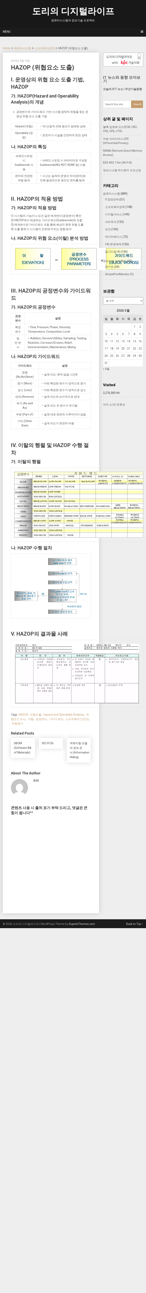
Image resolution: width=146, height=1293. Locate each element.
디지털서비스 (113, 214)
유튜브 (121, 404)
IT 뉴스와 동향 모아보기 (121, 79)
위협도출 (35, 714)
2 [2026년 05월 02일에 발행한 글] (140, 326)
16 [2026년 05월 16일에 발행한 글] (140, 341)
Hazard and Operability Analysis (64, 714)
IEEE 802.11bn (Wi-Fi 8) (117, 162)
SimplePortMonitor (117, 274)
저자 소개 (109, 404)
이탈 (30, 719)
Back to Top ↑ (134, 924)
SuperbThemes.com (82, 924)
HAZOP (23, 714)
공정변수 (41, 719)
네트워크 (110, 221)
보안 (108, 229)
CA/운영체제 (113, 244)
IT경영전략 (112, 199)
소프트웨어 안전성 (77, 719)
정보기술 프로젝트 (114, 261)
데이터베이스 (113, 236)
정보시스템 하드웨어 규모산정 (122, 170)
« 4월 (106, 368)
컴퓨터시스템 (22, 48)
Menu (6, 31)
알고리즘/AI (112, 251)
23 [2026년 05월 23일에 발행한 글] (140, 348)
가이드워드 (56, 719)
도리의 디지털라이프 (73, 11)
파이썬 (109, 266)
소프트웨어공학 (44, 48)
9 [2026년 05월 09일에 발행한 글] (140, 334)
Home (6, 48)
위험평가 (17, 723)
